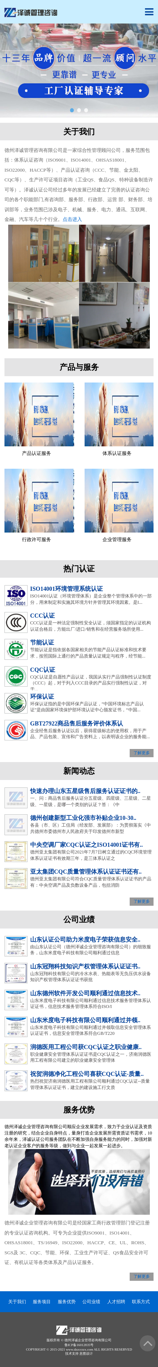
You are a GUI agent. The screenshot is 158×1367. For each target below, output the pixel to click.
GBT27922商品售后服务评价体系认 (76, 723)
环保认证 (42, 696)
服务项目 (42, 1301)
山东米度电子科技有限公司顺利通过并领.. (85, 1020)
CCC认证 (42, 615)
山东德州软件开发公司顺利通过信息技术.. (85, 993)
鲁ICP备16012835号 (79, 1345)
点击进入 (72, 219)
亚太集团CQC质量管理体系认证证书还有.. (86, 871)
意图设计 (86, 1353)
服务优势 (67, 1301)
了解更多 (141, 753)
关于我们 (17, 1301)
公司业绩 (91, 1301)
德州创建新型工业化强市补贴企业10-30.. (83, 818)
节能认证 (42, 642)
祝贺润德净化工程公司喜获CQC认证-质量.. (87, 1074)
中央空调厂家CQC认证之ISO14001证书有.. (86, 845)
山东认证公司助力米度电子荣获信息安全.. (85, 939)
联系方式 (141, 1301)
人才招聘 (116, 1301)
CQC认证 (42, 670)
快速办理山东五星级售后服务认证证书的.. (85, 791)
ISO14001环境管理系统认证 (66, 589)
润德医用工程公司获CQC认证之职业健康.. (86, 1047)
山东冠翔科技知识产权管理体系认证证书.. (85, 966)
